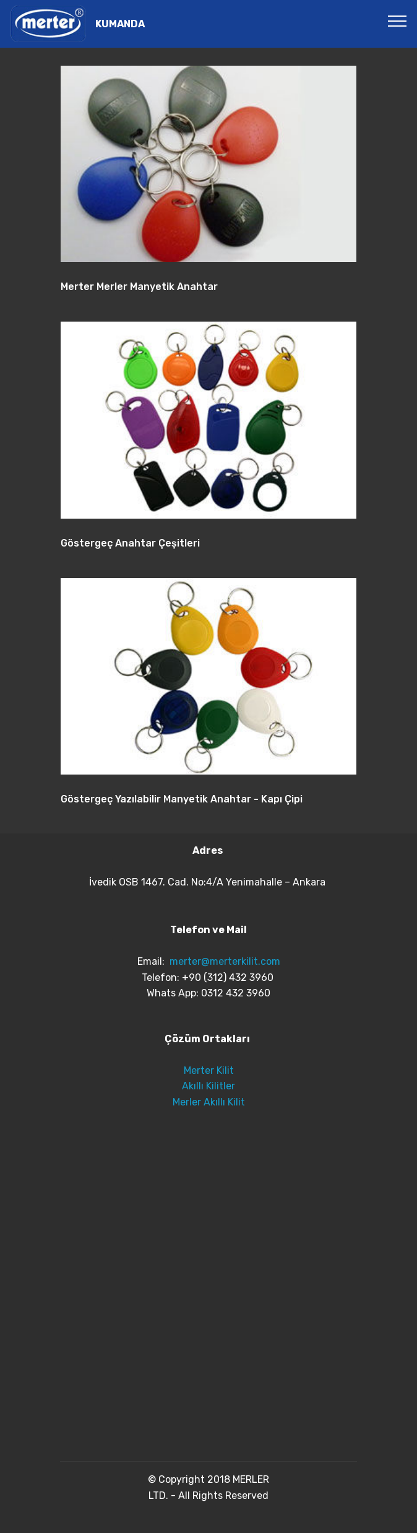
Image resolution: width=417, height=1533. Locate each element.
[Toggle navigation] (397, 20)
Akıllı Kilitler (208, 1086)
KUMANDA (120, 24)
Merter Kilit (209, 1070)
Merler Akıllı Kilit (209, 1102)
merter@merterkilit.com (225, 961)
